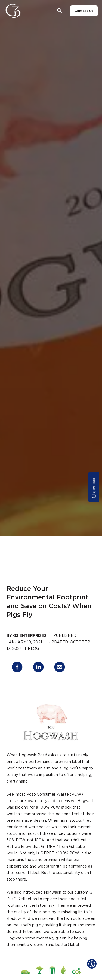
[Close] (28, 11)
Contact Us (84, 11)
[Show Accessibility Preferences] (92, 964)
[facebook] (17, 668)
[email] (59, 668)
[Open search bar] (59, 10)
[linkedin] (38, 668)
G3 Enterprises (30, 636)
